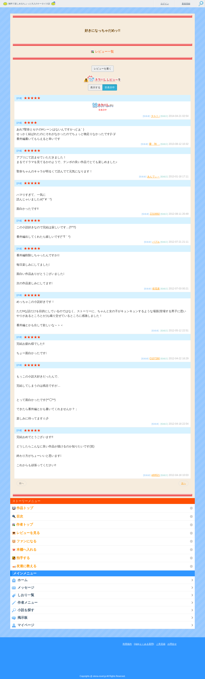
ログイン (165, 4)
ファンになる (24, 541)
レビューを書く (102, 68)
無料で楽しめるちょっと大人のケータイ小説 (29, 4)
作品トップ (22, 508)
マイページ (22, 625)
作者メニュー (24, 602)
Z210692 (155, 213)
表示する (95, 87)
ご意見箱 (160, 644)
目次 (17, 516)
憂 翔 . (154, 144)
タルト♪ (155, 116)
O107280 (155, 358)
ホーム (19, 580)
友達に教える (24, 566)
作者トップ (22, 524)
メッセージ (22, 587)
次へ (183, 483)
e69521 (155, 475)
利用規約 (127, 644)
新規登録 (186, 4)
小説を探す (22, 610)
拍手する (21, 558)
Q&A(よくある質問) (144, 644)
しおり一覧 (22, 595)
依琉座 (156, 288)
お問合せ (172, 644)
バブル (156, 241)
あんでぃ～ (153, 176)
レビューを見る (26, 533)
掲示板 (19, 617)
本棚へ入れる (24, 549)
